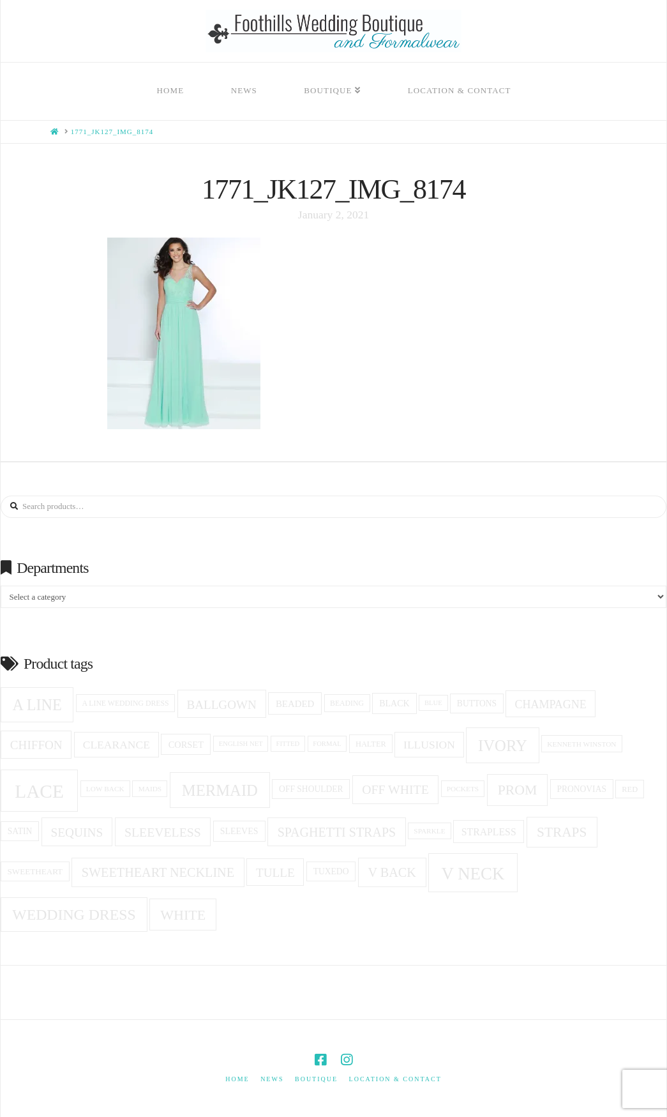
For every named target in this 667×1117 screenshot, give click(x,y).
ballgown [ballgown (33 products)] (221, 704)
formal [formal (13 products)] (327, 743)
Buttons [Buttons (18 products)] (477, 703)
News (271, 1079)
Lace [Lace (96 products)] (39, 791)
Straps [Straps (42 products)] (562, 832)
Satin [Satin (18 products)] (20, 831)
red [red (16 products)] (630, 789)
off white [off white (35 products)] (395, 789)
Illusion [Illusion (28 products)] (429, 744)
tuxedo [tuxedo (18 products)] (331, 871)
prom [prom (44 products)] (517, 790)
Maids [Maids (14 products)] (150, 789)
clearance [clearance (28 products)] (116, 744)
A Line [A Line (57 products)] (37, 704)
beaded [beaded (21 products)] (295, 704)
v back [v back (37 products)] (392, 872)
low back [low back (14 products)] (105, 789)
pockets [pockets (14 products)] (463, 789)
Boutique (316, 1079)
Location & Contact (395, 1079)
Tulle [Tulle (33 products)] (275, 872)
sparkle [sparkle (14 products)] (429, 831)
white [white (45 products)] (183, 915)
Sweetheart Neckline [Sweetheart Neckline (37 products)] (158, 872)
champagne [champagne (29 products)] (550, 704)
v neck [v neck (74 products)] (473, 873)
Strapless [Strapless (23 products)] (488, 831)
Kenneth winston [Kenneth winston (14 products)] (581, 744)
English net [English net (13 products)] (241, 743)
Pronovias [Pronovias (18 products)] (581, 789)
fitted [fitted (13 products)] (288, 743)
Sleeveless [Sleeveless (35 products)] (162, 832)
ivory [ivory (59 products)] (502, 745)
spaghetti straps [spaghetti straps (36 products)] (337, 832)
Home (237, 1079)
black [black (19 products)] (394, 703)
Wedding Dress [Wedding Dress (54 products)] (73, 914)
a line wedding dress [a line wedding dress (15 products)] (125, 703)
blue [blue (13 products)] (433, 702)
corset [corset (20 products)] (186, 745)
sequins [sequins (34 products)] (77, 832)
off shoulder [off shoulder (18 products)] (311, 789)
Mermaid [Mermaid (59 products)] (220, 790)
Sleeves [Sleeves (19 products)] (239, 831)
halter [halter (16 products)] (371, 744)
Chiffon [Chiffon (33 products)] (36, 745)
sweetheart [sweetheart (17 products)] (35, 871)
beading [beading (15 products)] (347, 703)
